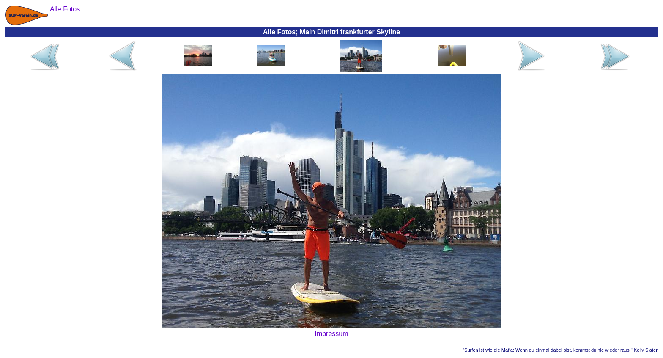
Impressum (331, 333)
